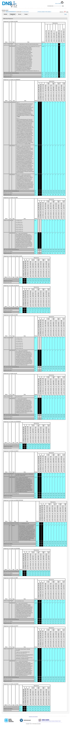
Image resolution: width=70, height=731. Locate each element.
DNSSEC (5, 14)
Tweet (65, 14)
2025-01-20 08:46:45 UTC (11, 11)
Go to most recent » (25, 11)
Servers (19, 14)
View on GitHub (59, 3)
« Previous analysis (41, 11)
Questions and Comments (33, 716)
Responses (12, 14)
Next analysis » (48, 11)
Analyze (26, 14)
